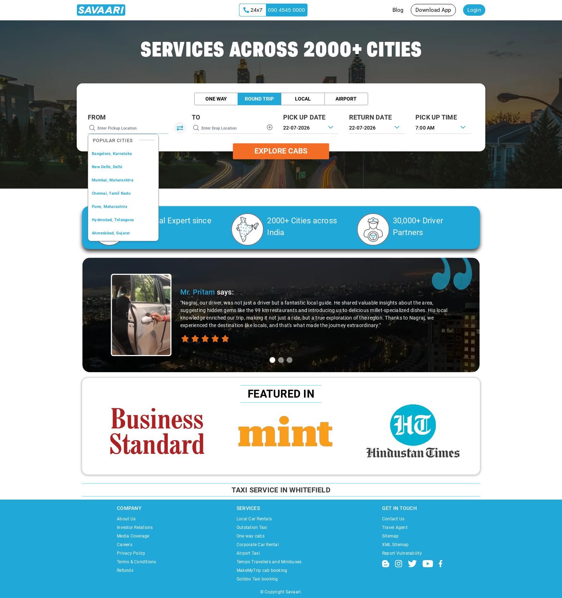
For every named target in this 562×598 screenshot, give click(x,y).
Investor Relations (135, 527)
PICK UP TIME (436, 117)
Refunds (125, 570)
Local (303, 99)
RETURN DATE (370, 117)
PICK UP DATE (304, 117)
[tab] (272, 360)
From (97, 117)
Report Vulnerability (402, 553)
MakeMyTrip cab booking (262, 570)
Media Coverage (133, 536)
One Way (216, 99)
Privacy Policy (131, 553)
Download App (433, 10)
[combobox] (443, 127)
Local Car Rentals (254, 518)
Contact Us (393, 518)
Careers (124, 544)
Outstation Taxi (252, 527)
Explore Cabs (281, 151)
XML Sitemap (395, 544)
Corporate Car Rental (258, 544)
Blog (398, 10)
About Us (126, 518)
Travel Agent (395, 527)
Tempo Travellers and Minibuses (269, 561)
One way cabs (251, 536)
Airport (346, 99)
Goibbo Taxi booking (257, 579)
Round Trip (259, 99)
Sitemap (390, 536)
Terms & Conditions (136, 561)
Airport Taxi (248, 553)
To (196, 117)
